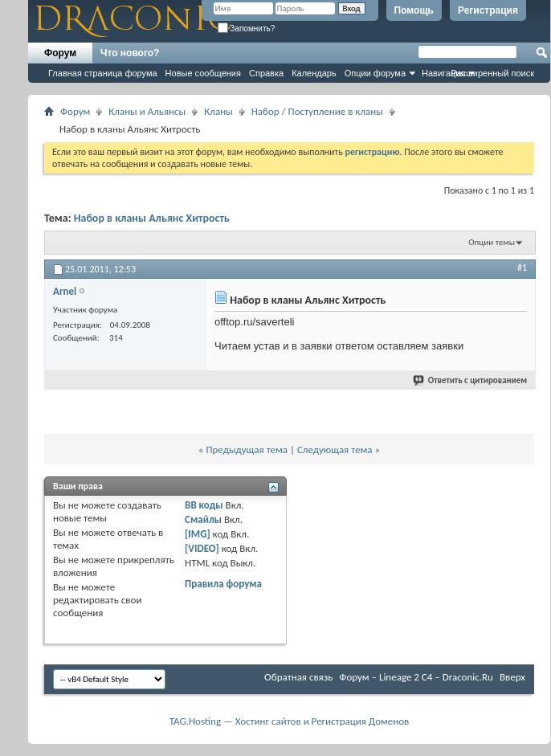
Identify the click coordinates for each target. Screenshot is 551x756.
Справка (266, 73)
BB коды (204, 505)
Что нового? (129, 53)
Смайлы (203, 519)
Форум (60, 53)
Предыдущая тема (247, 449)
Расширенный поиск (492, 73)
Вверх (512, 677)
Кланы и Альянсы (147, 111)
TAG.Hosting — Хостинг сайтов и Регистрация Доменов (289, 721)
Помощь (414, 10)
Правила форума (223, 584)
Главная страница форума (102, 73)
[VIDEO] (202, 548)
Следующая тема (335, 449)
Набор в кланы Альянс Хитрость (152, 218)
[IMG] (197, 534)
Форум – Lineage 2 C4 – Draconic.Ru (416, 677)
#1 (522, 267)
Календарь (314, 73)
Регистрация (488, 10)
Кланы (218, 111)
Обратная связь (298, 677)
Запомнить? (247, 28)
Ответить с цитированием (470, 380)
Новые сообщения (203, 73)
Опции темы (491, 242)
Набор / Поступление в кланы (317, 111)
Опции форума (375, 73)
